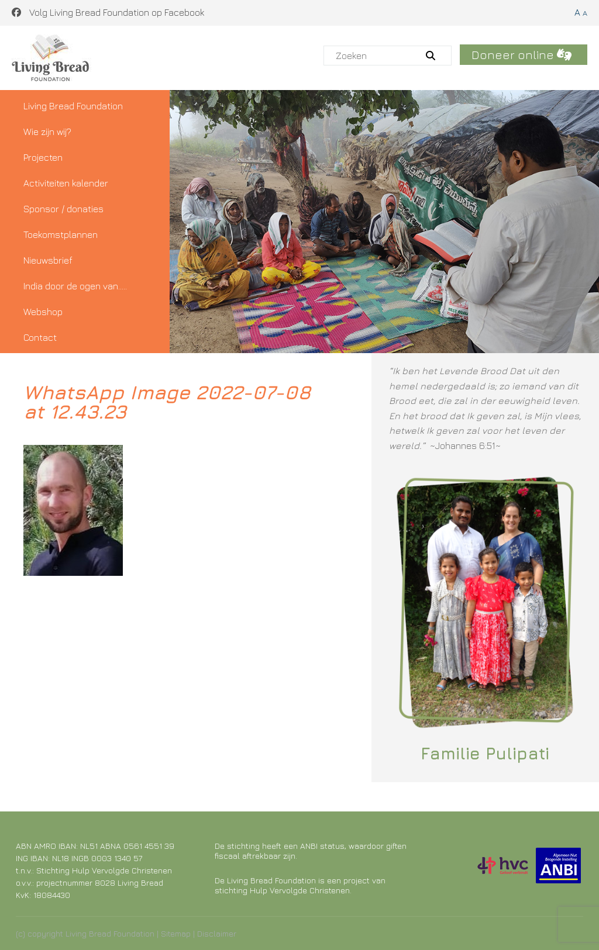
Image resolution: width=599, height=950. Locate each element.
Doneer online (521, 54)
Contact (40, 337)
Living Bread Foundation (73, 106)
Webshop (43, 311)
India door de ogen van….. (75, 286)
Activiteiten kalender (65, 183)
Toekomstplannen (60, 234)
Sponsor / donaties (63, 208)
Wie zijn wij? (47, 131)
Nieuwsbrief (48, 260)
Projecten (43, 157)
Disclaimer (216, 933)
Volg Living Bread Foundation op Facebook (108, 12)
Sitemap (176, 933)
